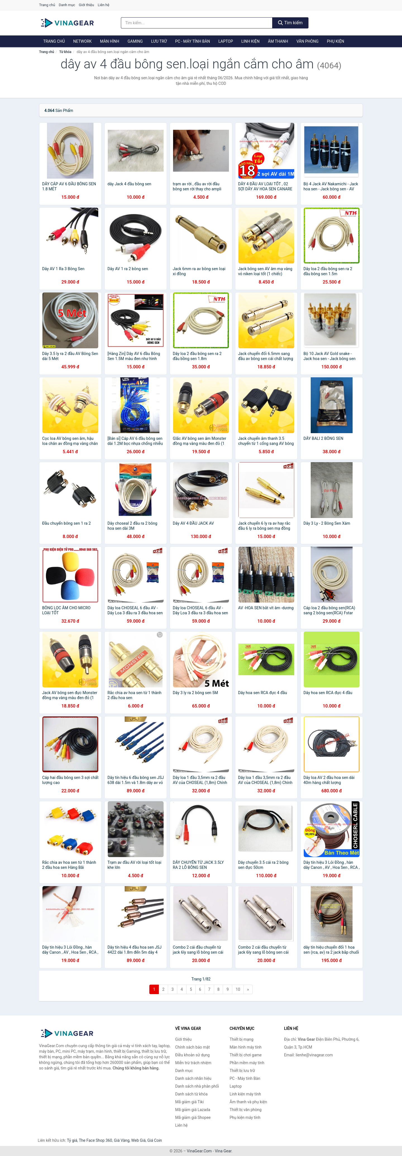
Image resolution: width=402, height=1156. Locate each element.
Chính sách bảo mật (192, 1047)
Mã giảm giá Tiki (189, 1102)
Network (82, 41)
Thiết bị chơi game (246, 1055)
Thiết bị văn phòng (246, 1109)
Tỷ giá (72, 1140)
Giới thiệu (86, 5)
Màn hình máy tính (246, 1047)
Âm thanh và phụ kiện (248, 1102)
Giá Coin (154, 1140)
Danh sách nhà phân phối (197, 1086)
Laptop (225, 41)
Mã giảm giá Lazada (192, 1109)
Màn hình (109, 41)
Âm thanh (278, 41)
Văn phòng (307, 41)
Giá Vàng (122, 1140)
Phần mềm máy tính (247, 1063)
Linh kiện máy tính (245, 1094)
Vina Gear (223, 1151)
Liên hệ (103, 5)
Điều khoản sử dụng (192, 1055)
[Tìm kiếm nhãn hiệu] (197, 22)
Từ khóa (65, 52)
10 (238, 989)
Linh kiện (250, 41)
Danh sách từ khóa (191, 1094)
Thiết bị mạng (241, 1039)
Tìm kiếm (290, 22)
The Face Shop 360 (95, 1140)
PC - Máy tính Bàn (192, 41)
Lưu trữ (159, 41)
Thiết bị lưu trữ (242, 1070)
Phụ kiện (335, 41)
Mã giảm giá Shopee (193, 1117)
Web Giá (138, 1140)
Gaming (135, 41)
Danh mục (67, 5)
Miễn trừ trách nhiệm (193, 1063)
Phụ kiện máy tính (245, 1117)
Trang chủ (47, 5)
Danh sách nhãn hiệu (193, 1078)
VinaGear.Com (199, 1151)
